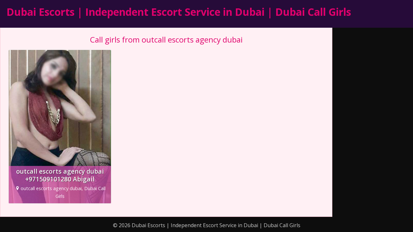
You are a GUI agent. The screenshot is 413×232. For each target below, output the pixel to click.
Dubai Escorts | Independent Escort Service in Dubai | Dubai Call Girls (178, 12)
